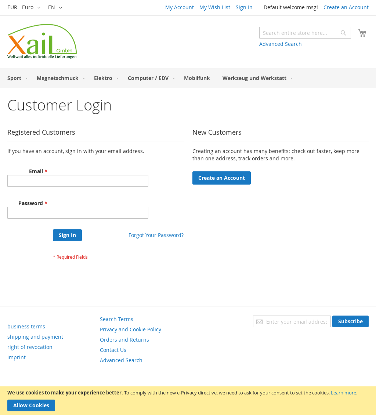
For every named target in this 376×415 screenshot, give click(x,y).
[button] (25, 8)
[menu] (188, 78)
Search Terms (116, 319)
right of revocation (30, 346)
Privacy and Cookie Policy (130, 329)
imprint (16, 357)
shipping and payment (35, 336)
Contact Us (113, 349)
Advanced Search (280, 43)
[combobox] (305, 33)
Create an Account (346, 7)
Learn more (343, 392)
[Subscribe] (350, 321)
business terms (26, 326)
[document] (188, 400)
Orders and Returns (124, 339)
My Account (179, 7)
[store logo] (42, 41)
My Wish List (214, 7)
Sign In (244, 7)
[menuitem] (16, 78)
